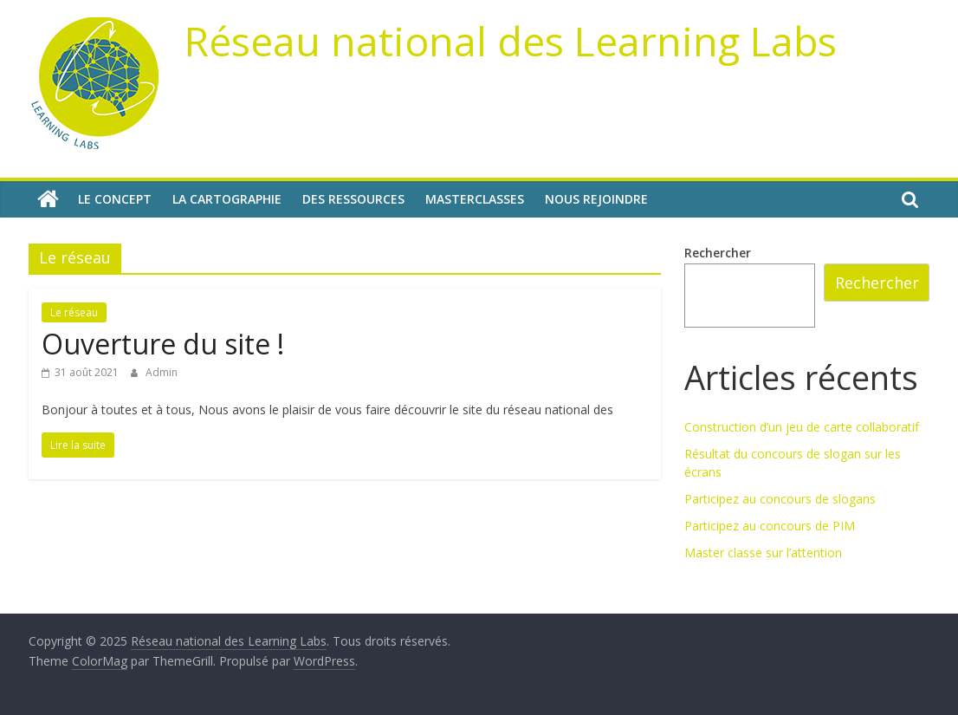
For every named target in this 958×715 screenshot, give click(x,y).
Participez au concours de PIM (769, 525)
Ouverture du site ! (163, 343)
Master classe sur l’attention (763, 552)
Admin (162, 372)
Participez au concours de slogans (780, 499)
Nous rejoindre (596, 199)
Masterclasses (474, 199)
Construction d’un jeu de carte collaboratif (801, 427)
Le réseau (74, 312)
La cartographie (227, 199)
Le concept (115, 199)
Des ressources (353, 199)
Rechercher (717, 252)
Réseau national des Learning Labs (510, 41)
